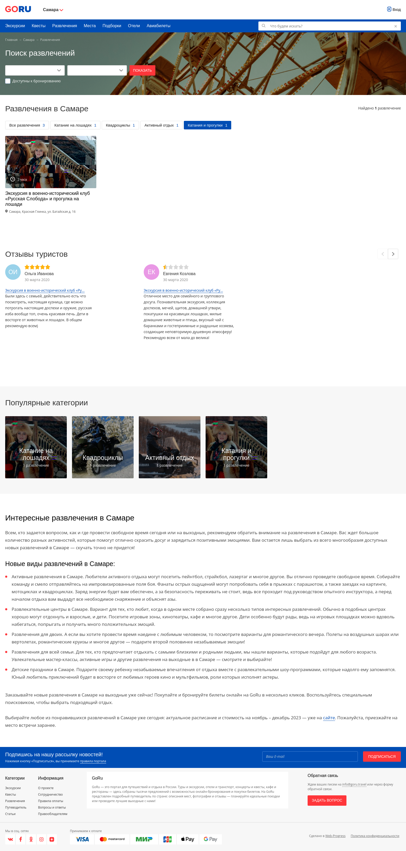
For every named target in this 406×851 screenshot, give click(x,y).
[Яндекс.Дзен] (52, 839)
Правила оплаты (50, 801)
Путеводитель (15, 807)
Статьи (10, 814)
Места (90, 26)
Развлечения (64, 26)
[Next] (393, 254)
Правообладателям (52, 814)
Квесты (38, 26)
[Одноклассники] (31, 839)
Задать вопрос (327, 800)
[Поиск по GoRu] (329, 26)
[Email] (310, 756)
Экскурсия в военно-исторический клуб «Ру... (45, 290)
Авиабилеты (159, 26)
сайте (329, 718)
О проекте (46, 788)
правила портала (93, 761)
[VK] (10, 839)
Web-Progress (335, 836)
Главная (11, 40)
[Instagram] (42, 839)
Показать (142, 70)
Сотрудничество (50, 794)
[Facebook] (21, 839)
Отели (134, 26)
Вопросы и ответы (52, 807)
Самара (29, 40)
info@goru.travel (354, 784)
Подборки (112, 26)
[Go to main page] (18, 9)
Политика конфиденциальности (375, 836)
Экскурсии (15, 26)
